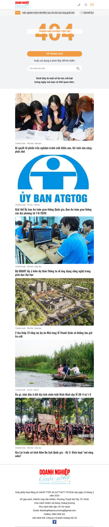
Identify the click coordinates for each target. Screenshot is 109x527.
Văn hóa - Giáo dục (34, 143)
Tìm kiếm (78, 68)
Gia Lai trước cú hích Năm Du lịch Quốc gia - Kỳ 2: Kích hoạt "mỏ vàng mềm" (54, 454)
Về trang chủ (54, 53)
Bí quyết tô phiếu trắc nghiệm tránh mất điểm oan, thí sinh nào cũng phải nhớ (45, 13)
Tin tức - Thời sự (33, 205)
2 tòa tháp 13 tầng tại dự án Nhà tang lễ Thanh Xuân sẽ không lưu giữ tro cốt (53, 334)
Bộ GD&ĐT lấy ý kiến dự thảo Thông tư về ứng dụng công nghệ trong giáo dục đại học (53, 273)
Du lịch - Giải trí (33, 390)
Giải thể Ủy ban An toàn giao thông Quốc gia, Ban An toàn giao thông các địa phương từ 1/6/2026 (53, 211)
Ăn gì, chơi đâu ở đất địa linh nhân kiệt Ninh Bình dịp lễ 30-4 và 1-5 (53, 394)
